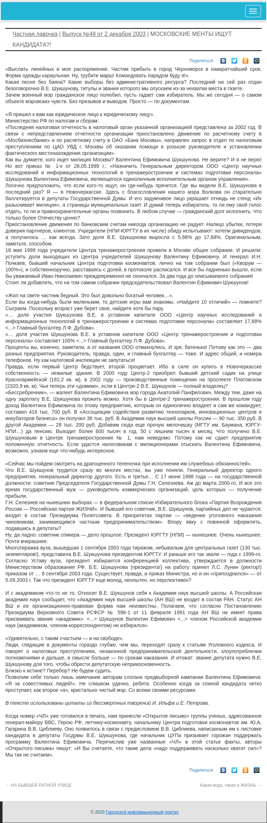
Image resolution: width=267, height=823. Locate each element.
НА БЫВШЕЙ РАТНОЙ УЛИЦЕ (38, 785)
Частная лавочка (35, 34)
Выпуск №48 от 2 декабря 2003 (103, 34)
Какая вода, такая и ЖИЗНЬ (231, 785)
